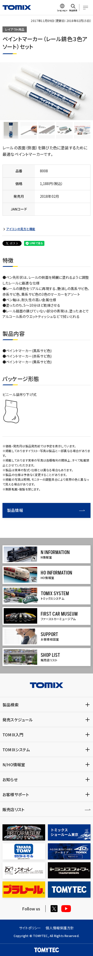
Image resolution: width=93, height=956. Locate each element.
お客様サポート (15, 794)
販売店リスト (13, 809)
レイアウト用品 (14, 29)
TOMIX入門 (12, 735)
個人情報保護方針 (60, 927)
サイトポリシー (30, 927)
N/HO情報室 (13, 764)
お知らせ (10, 779)
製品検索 (10, 705)
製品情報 (46, 510)
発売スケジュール (17, 720)
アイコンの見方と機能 (20, 229)
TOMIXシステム (16, 750)
